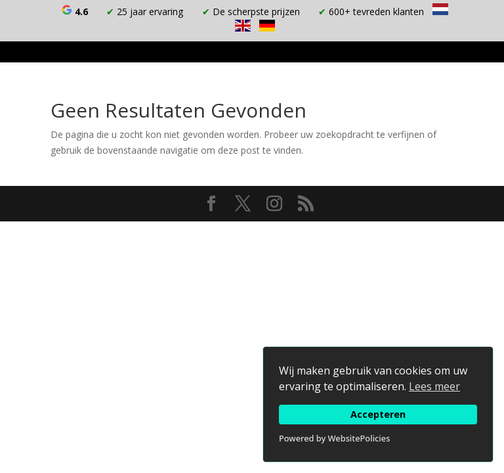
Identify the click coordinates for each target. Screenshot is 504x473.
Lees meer (434, 386)
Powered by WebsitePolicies (334, 438)
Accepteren (378, 414)
